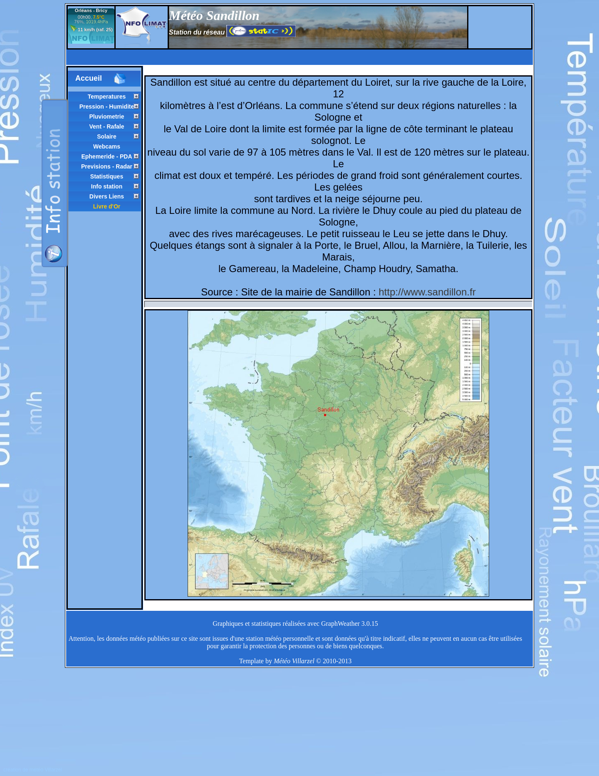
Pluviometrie (106, 116)
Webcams (106, 146)
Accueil (101, 78)
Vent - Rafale (106, 126)
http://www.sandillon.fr (427, 292)
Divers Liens (106, 196)
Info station (106, 186)
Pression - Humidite (106, 106)
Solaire (106, 136)
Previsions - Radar (106, 166)
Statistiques (106, 176)
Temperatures (107, 96)
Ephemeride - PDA (106, 156)
